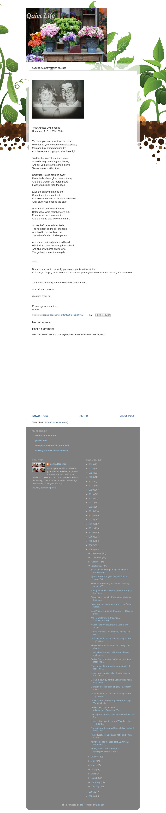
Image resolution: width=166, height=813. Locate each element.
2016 (91, 507)
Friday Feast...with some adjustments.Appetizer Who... (106, 708)
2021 (91, 485)
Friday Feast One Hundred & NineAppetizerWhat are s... (105, 749)
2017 (91, 502)
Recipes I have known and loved (52, 445)
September (97, 566)
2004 (91, 796)
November (96, 557)
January (95, 786)
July (93, 761)
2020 (91, 490)
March (94, 778)
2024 (91, 473)
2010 (91, 532)
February (96, 782)
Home (84, 415)
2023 (91, 477)
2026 (91, 464)
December (96, 553)
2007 (91, 545)
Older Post (127, 415)
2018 (91, 498)
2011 (91, 528)
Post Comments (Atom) (56, 422)
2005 (91, 792)
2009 (91, 537)
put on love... (42, 440)
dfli (81, 805)
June (94, 765)
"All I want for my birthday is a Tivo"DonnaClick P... (105, 619)
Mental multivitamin (45, 435)
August (95, 757)
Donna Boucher (58, 464)
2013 (91, 519)
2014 (91, 515)
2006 (91, 549)
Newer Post (40, 415)
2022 (91, 481)
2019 (91, 494)
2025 (91, 468)
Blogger (100, 805)
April (93, 774)
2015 (91, 511)
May (93, 769)
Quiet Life (40, 15)
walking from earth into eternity (51, 450)
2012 (91, 524)
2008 (91, 541)
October (95, 562)
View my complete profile (44, 488)
